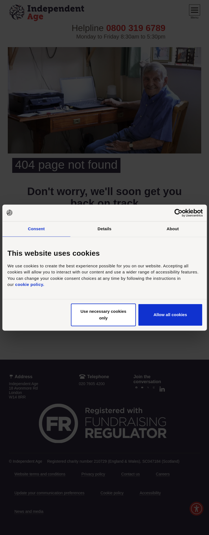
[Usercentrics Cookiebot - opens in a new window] (178, 213)
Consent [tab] (36, 228)
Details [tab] (105, 228)
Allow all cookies (170, 314)
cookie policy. (29, 284)
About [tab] (173, 228)
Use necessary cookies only (103, 314)
